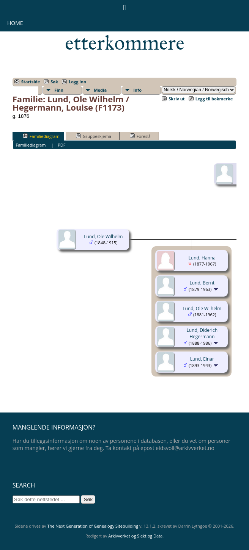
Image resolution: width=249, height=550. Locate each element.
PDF (61, 145)
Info (137, 90)
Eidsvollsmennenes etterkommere (124, 32)
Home (15, 23)
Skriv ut (176, 99)
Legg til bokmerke (214, 99)
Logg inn (77, 81)
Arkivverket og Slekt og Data (135, 536)
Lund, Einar (202, 359)
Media (100, 90)
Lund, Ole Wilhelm (103, 236)
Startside (30, 81)
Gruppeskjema (93, 136)
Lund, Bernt (202, 283)
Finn (58, 90)
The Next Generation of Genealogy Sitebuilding (92, 526)
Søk (54, 81)
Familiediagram (41, 136)
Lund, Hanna (202, 258)
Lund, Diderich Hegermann (202, 333)
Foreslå (140, 136)
